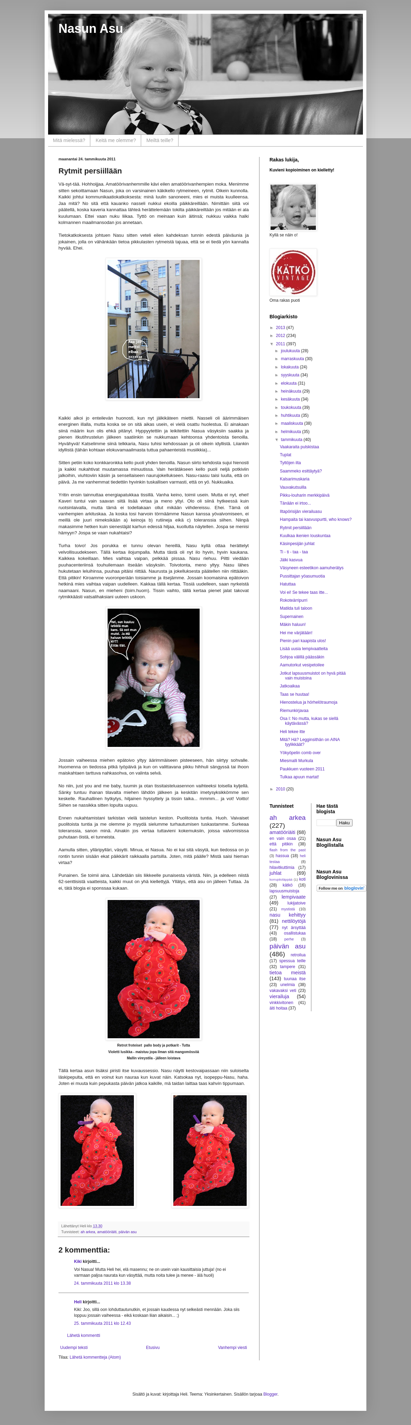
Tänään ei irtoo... (295, 503)
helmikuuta (291, 431)
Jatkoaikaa (290, 686)
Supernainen (291, 616)
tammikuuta (292, 439)
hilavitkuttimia (282, 867)
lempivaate (294, 897)
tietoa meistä (288, 972)
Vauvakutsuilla (293, 487)
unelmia (287, 984)
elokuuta (289, 383)
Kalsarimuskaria (294, 479)
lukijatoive (296, 903)
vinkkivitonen (281, 1002)
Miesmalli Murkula (296, 760)
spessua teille (292, 960)
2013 (281, 327)
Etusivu (152, 1347)
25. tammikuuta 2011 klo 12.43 (102, 1323)
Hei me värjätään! (296, 632)
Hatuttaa (287, 584)
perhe (289, 939)
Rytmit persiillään (295, 527)
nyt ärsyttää (293, 927)
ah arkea (88, 1232)
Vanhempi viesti (232, 1347)
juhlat (275, 873)
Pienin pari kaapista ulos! (303, 640)
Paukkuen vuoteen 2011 (302, 769)
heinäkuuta (291, 391)
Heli (78, 1302)
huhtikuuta (291, 415)
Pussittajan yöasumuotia (302, 576)
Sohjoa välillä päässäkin (302, 657)
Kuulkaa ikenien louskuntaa (305, 535)
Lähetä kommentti (83, 1335)
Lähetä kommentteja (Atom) (95, 1357)
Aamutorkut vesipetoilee (302, 665)
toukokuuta (291, 407)
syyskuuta (291, 375)
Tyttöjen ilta (290, 462)
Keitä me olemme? (115, 140)
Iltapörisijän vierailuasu (301, 511)
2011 (281, 343)
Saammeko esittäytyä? (301, 471)
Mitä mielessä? (69, 140)
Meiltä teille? (159, 140)
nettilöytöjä (294, 921)
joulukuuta (291, 350)
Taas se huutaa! (294, 694)
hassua (282, 855)
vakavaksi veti (283, 990)
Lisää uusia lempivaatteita (304, 648)
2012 (281, 335)
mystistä (288, 909)
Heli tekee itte (292, 731)
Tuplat (285, 454)
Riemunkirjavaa (294, 710)
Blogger (270, 1394)
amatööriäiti (107, 1232)
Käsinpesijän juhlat (297, 543)
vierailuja (279, 996)
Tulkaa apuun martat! (299, 777)
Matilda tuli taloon (296, 608)
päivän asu (128, 1232)
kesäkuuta (291, 399)
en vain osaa (283, 838)
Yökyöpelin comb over (300, 752)
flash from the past (288, 850)
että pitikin (281, 844)
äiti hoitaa (278, 1008)
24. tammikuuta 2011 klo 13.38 (102, 1283)
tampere (287, 966)
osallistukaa (295, 933)
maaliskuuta (292, 423)
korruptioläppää (281, 879)
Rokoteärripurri (293, 600)
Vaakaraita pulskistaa (299, 446)
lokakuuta (290, 367)
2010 (281, 789)
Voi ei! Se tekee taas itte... (304, 592)
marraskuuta (293, 358)
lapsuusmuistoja (284, 891)
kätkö (288, 885)
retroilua (298, 955)
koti (302, 879)
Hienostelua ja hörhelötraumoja (308, 702)
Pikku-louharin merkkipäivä (304, 495)
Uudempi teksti (74, 1347)
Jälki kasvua (291, 559)
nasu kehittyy (288, 915)
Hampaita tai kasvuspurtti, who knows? (315, 519)
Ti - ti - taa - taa (294, 552)
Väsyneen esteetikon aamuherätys (312, 567)
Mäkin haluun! (293, 624)
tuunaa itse (295, 978)
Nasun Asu (90, 28)
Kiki (78, 1261)
